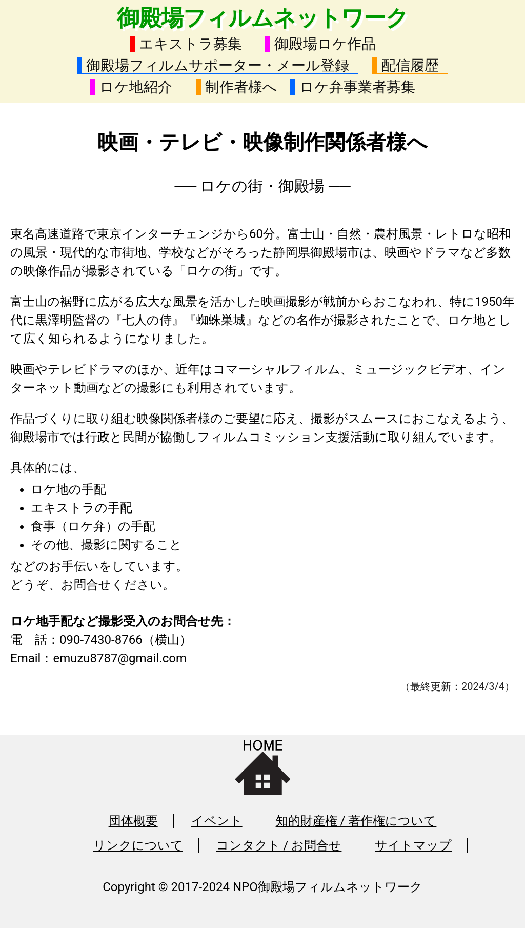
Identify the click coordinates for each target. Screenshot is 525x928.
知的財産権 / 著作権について (356, 821)
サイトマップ (413, 845)
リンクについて (138, 845)
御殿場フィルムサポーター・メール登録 (217, 65)
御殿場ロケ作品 (325, 44)
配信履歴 (410, 65)
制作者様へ (241, 87)
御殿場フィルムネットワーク (262, 18)
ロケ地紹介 (135, 87)
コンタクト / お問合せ (279, 845)
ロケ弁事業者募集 (357, 87)
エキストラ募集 (190, 44)
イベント (217, 821)
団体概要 (133, 821)
